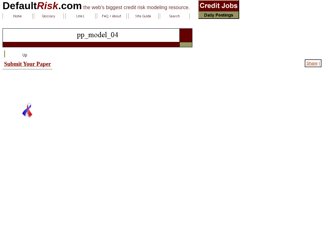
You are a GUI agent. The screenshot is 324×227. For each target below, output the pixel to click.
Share (312, 63)
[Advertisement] (28, 83)
